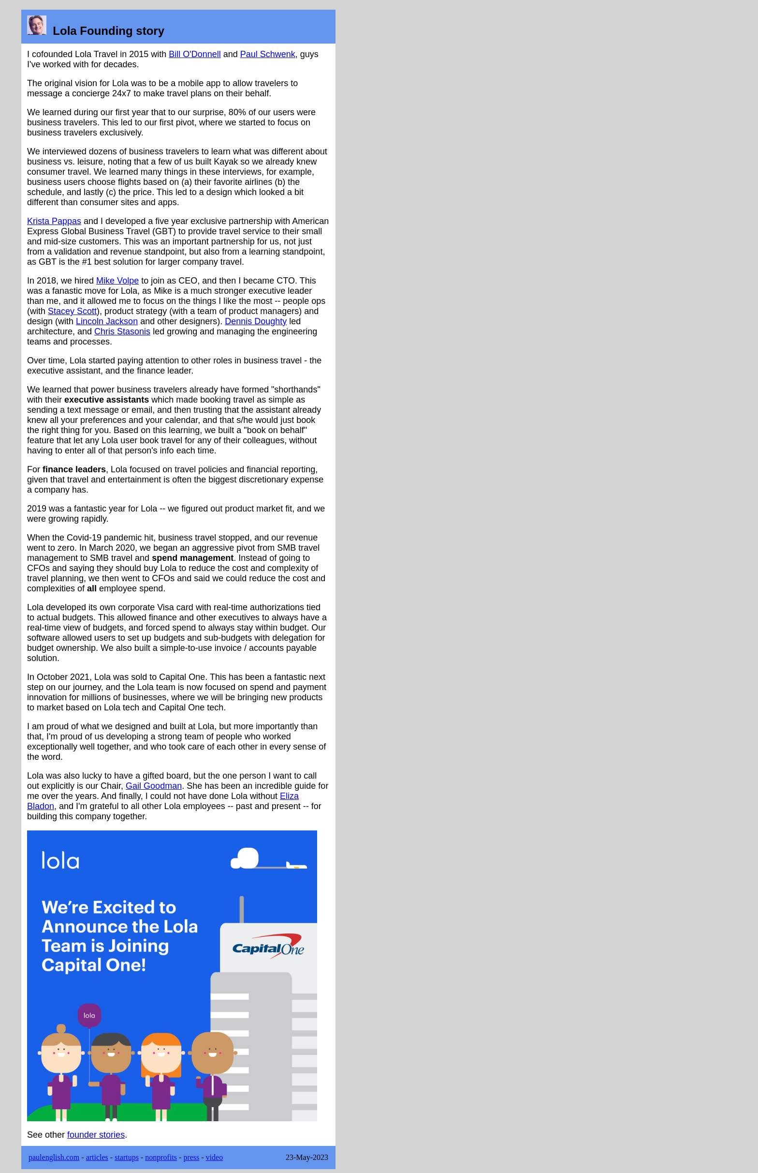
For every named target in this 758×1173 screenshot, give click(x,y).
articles (97, 1157)
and (230, 54)
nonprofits (161, 1157)
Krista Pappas (54, 221)
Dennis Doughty (256, 321)
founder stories (96, 1135)
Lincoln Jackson (107, 321)
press (191, 1157)
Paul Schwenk (267, 54)
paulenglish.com (54, 1157)
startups (127, 1157)
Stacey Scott (72, 311)
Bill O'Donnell (194, 54)
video (214, 1157)
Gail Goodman (154, 786)
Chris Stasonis (122, 331)
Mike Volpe (117, 281)
